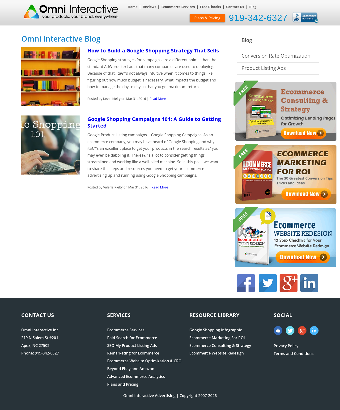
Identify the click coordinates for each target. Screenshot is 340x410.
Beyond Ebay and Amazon (130, 368)
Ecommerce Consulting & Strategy (220, 345)
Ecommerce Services (178, 7)
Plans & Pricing (207, 18)
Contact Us (235, 7)
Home (132, 7)
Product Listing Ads (264, 68)
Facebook (246, 283)
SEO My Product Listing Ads (132, 345)
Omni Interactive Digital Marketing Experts (73, 14)
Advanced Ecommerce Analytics (136, 376)
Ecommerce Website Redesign (216, 353)
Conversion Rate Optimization (276, 55)
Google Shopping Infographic (215, 330)
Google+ (289, 283)
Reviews (149, 7)
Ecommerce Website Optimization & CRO (144, 360)
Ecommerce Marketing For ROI (217, 337)
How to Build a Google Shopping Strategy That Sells (153, 50)
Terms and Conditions (294, 353)
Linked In (309, 283)
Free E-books (210, 7)
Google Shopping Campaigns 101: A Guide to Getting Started (154, 122)
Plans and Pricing (122, 384)
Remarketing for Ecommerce (133, 353)
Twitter (268, 283)
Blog (252, 7)
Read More (157, 98)
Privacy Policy (286, 345)
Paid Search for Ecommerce (132, 337)
